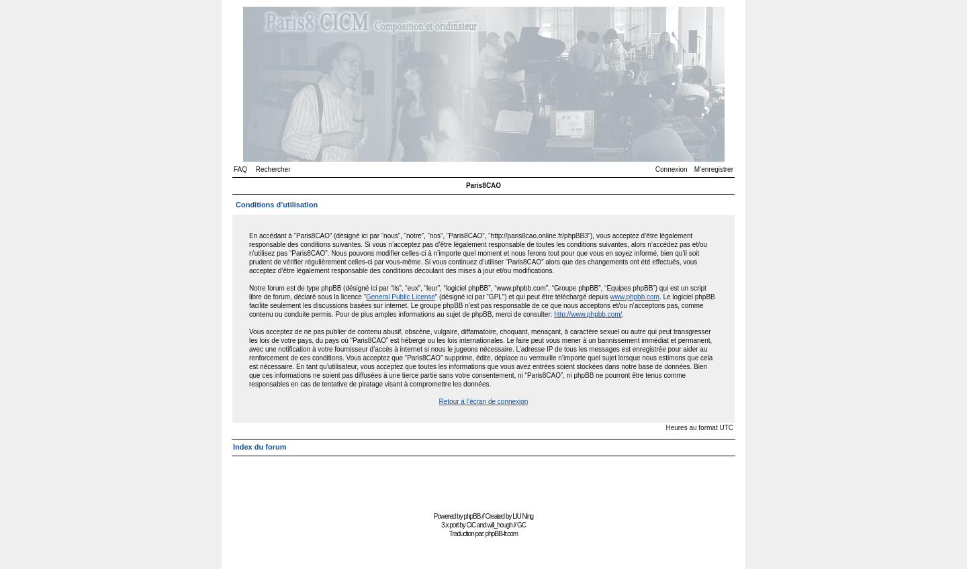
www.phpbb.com (634, 297)
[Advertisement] (483, 478)
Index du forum (259, 447)
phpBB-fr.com (502, 533)
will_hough (500, 525)
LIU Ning (522, 516)
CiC (471, 525)
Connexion (671, 169)
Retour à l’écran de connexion (483, 401)
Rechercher (273, 169)
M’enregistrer (713, 169)
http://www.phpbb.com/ (588, 314)
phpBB (471, 516)
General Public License (400, 297)
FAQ (240, 169)
